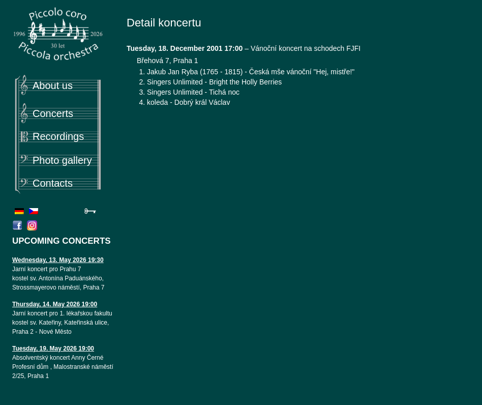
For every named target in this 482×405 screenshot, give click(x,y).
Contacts (53, 183)
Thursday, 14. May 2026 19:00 (54, 304)
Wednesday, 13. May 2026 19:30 (58, 260)
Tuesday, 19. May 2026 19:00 (53, 348)
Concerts (53, 113)
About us (53, 85)
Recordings (58, 136)
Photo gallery (62, 160)
